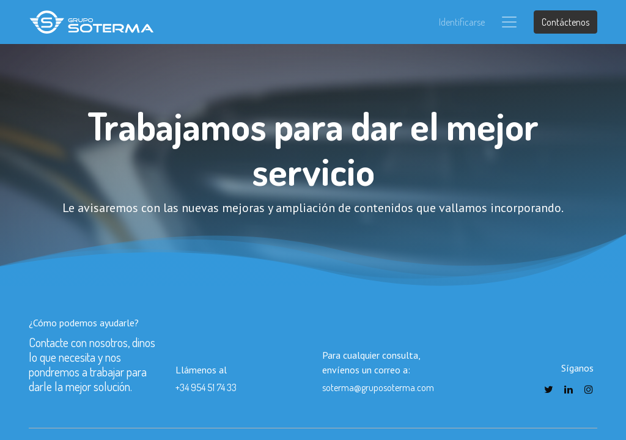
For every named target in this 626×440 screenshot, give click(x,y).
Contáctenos (565, 22)
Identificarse (462, 22)
